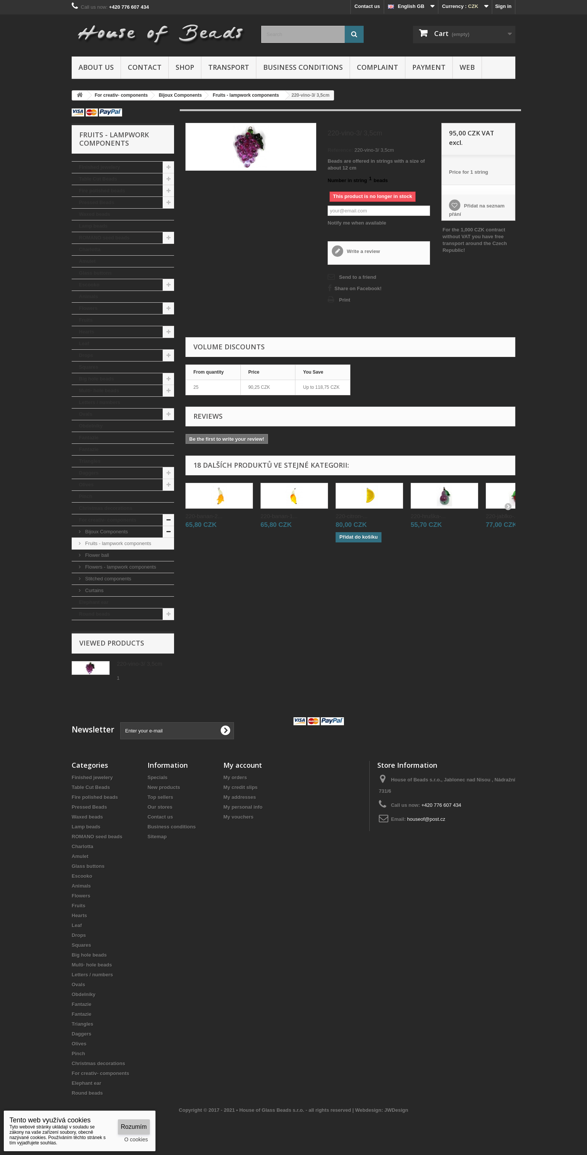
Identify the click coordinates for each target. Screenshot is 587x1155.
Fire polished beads (102, 190)
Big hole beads (96, 379)
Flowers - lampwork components (120, 567)
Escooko (89, 285)
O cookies (136, 1139)
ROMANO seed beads (104, 237)
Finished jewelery (99, 167)
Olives (86, 484)
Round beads (94, 614)
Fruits (86, 320)
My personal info (242, 807)
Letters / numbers (99, 402)
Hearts (86, 332)
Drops (86, 355)
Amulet (87, 261)
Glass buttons (95, 273)
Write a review (362, 251)
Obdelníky (91, 426)
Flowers (88, 308)
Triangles (89, 461)
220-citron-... (351, 516)
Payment (429, 67)
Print (344, 300)
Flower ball (96, 555)
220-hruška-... (428, 516)
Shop (185, 67)
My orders (235, 777)
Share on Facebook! (357, 288)
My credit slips (240, 787)
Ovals (85, 414)
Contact (145, 67)
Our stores (160, 807)
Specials (158, 777)
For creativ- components (108, 520)
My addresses (239, 797)
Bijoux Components (106, 531)
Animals (88, 296)
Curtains (94, 590)
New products (164, 787)
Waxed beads (94, 214)
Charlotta (89, 249)
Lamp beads (93, 226)
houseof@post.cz (426, 819)
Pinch (85, 496)
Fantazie (89, 437)
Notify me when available (357, 223)
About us (96, 67)
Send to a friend (357, 277)
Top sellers (160, 797)
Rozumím (134, 1127)
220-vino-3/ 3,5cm (139, 663)
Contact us (367, 6)
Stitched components (107, 578)
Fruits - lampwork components (117, 543)
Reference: (340, 150)
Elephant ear (93, 602)
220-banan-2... (204, 516)
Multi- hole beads (99, 390)
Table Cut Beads (98, 179)
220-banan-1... (279, 516)
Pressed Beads (96, 202)
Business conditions (303, 67)
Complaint (377, 67)
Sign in (503, 6)
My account (242, 765)
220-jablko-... (502, 516)
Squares (88, 367)
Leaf (84, 343)
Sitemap (157, 836)
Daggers (89, 473)
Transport (228, 67)
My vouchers (238, 817)
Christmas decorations (105, 508)
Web (467, 67)
